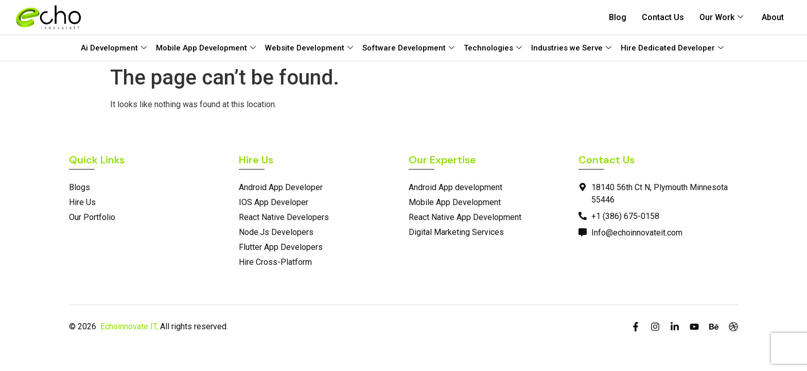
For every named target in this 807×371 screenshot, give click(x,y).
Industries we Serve (571, 48)
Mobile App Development (206, 48)
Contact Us (663, 17)
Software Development (408, 48)
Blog (617, 17)
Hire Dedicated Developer (672, 48)
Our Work (721, 17)
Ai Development (114, 48)
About (773, 17)
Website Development (309, 48)
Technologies (493, 48)
